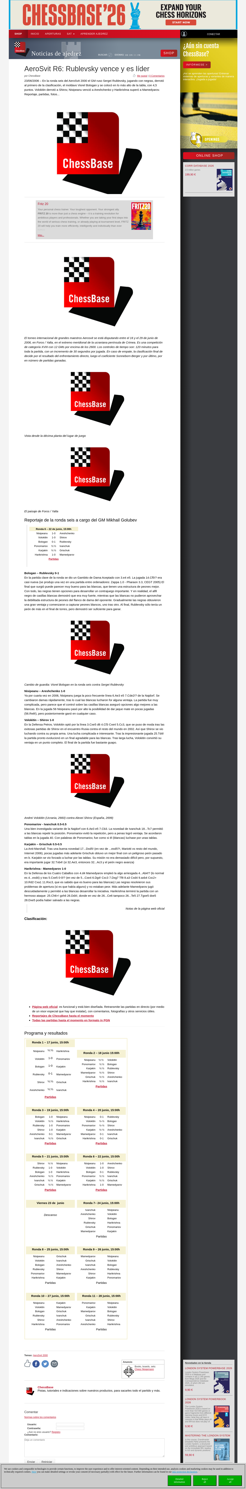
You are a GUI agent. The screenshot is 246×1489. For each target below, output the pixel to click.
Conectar (213, 34)
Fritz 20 (43, 204)
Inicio (35, 33)
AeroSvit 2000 (40, 1355)
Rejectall (205, 1480)
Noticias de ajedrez (56, 53)
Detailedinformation (179, 1480)
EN (131, 55)
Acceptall (230, 1480)
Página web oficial (45, 1006)
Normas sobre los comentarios (40, 1417)
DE (127, 55)
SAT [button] (71, 33)
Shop (18, 33)
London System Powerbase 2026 (208, 1368)
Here (34, 1471)
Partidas (50, 1097)
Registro (56, 1432)
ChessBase (46, 1387)
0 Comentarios (157, 76)
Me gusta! (142, 76)
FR (139, 55)
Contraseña (33, 1428)
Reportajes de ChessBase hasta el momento (63, 1015)
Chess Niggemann (144, 1369)
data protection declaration (184, 1471)
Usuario (31, 1424)
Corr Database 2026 (199, 165)
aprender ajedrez (94, 33)
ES (135, 55)
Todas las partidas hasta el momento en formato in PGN (71, 1020)
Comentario (31, 1434)
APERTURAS (53, 33)
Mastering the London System (207, 1435)
